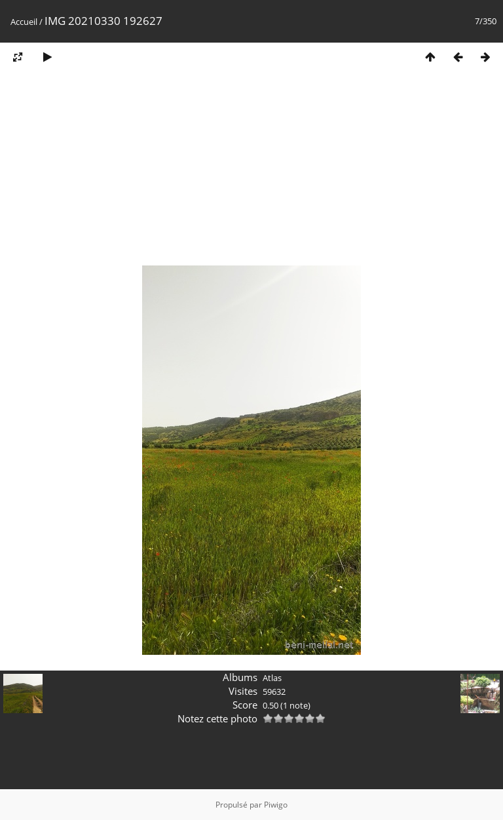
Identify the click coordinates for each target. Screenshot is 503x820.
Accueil (23, 22)
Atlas (272, 678)
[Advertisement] (251, 172)
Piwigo (276, 804)
